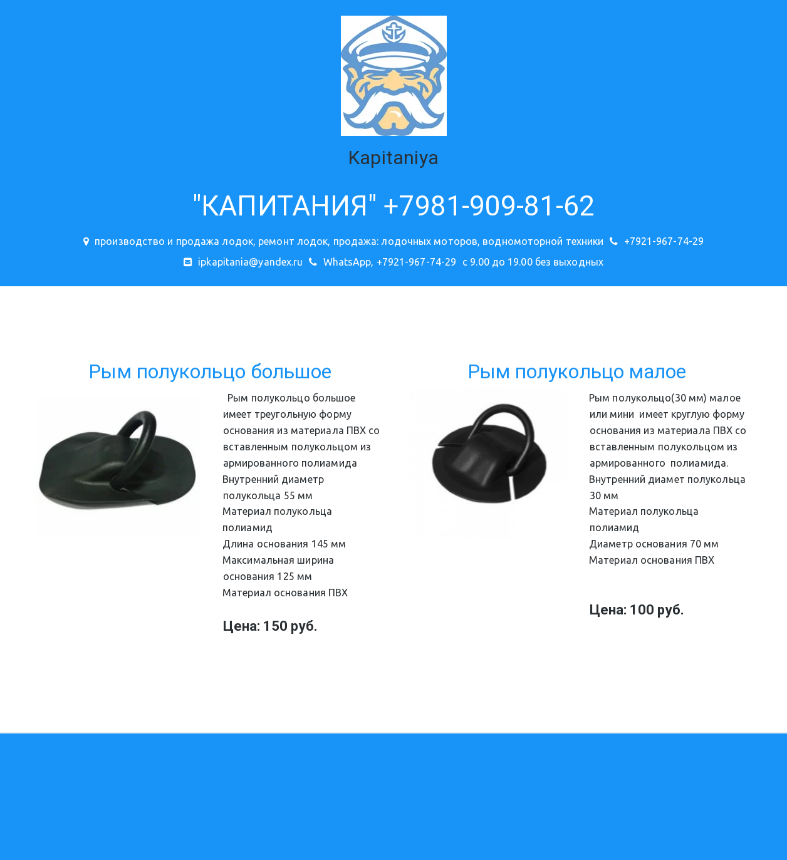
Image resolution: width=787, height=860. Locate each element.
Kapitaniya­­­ (393, 157)
